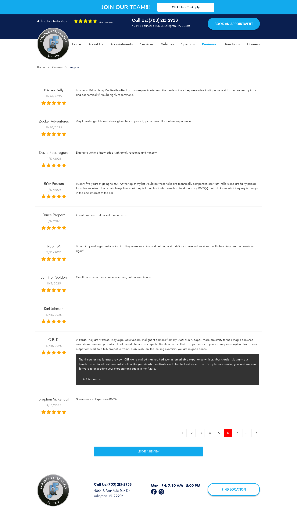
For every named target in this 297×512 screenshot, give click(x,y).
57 (255, 433)
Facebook (154, 491)
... (246, 433)
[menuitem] (76, 44)
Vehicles (167, 44)
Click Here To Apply (186, 7)
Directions (232, 44)
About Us (95, 44)
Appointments (121, 44)
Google (161, 491)
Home (76, 44)
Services (146, 44)
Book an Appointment (234, 24)
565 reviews (106, 22)
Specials (188, 44)
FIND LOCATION (234, 489)
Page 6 (74, 67)
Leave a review (148, 451)
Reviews (209, 44)
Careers (253, 44)
